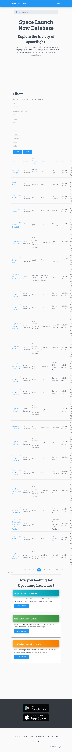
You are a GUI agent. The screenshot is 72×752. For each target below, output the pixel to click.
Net (62, 161)
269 (34, 569)
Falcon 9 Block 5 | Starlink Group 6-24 (16, 307)
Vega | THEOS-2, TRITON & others (16, 184)
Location (15, 127)
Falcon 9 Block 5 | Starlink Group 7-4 (16, 197)
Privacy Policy (28, 736)
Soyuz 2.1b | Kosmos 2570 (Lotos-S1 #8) (16, 366)
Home (18, 12)
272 (49, 569)
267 (25, 569)
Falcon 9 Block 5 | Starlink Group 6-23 (16, 260)
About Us (17, 736)
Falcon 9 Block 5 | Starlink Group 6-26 (16, 458)
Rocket (43, 161)
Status (15, 119)
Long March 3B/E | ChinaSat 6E (16, 491)
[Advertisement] (36, 74)
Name (14, 161)
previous (11, 570)
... (20, 569)
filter (17, 152)
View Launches (21, 606)
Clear (27, 152)
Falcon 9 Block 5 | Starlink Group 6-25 (16, 392)
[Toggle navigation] (58, 3)
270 (39, 569)
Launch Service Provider (20, 111)
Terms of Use (40, 736)
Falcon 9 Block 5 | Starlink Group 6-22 (16, 225)
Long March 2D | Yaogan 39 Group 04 (16, 326)
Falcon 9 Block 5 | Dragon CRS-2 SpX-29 (16, 510)
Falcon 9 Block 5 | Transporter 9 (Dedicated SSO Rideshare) (16, 524)
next (62, 570)
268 (30, 569)
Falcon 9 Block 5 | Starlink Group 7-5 (16, 294)
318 (57, 569)
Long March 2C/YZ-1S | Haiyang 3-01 (16, 556)
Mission (55, 161)
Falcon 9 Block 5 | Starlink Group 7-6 (16, 379)
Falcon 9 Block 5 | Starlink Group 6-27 (16, 472)
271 (44, 569)
